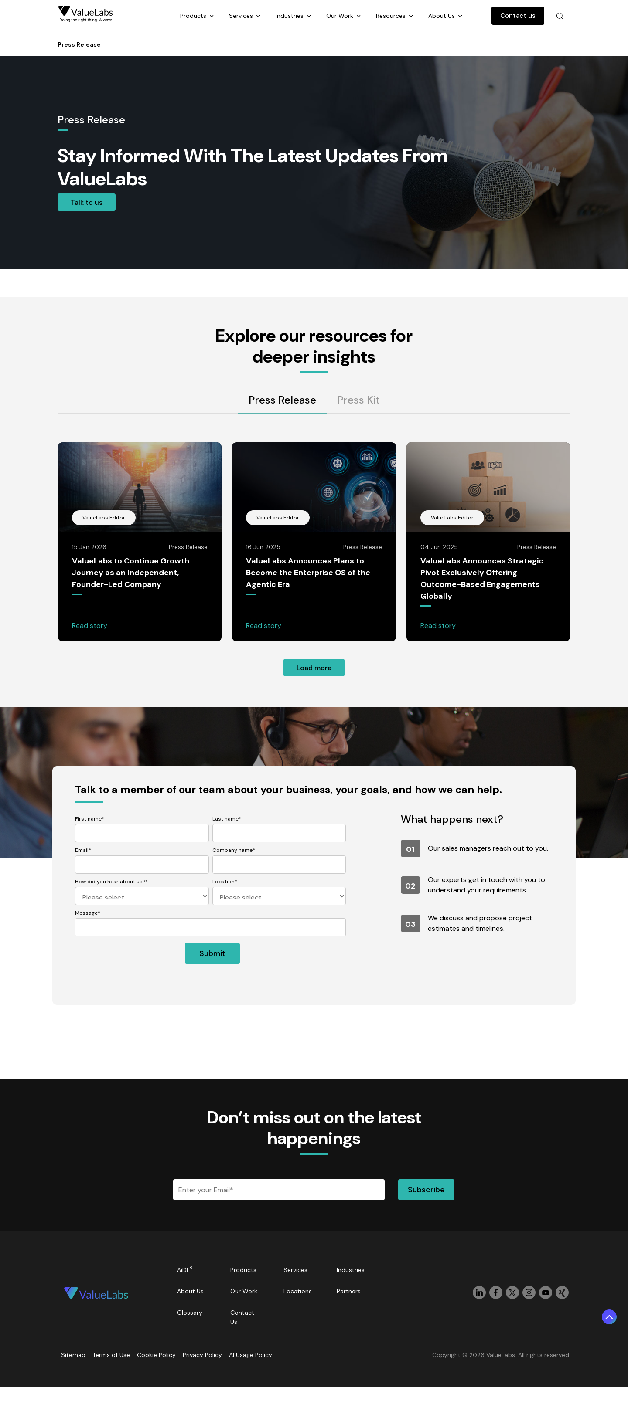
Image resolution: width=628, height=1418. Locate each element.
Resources (391, 16)
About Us (442, 16)
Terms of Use (111, 1355)
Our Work (340, 16)
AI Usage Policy (250, 1355)
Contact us (518, 15)
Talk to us (86, 202)
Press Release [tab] (282, 400)
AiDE (185, 1269)
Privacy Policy (202, 1355)
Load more (314, 667)
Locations (297, 1291)
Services (242, 16)
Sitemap (73, 1355)
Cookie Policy (156, 1355)
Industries (290, 16)
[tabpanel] (314, 559)
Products (194, 16)
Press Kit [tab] (358, 400)
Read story (89, 625)
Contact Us (242, 1317)
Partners (349, 1291)
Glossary (189, 1312)
